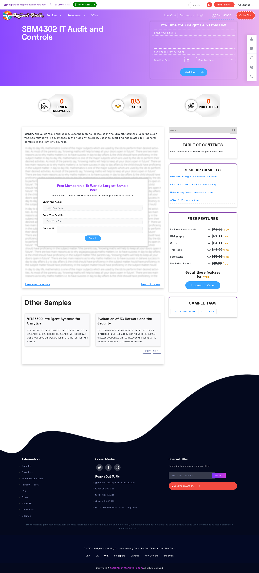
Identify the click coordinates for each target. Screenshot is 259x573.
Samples (26, 466)
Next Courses (150, 284)
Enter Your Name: (52, 201)
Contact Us (187, 15)
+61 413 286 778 (85, 4)
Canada (135, 555)
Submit (93, 238)
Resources (76, 15)
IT (202, 311)
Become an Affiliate (185, 485)
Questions (27, 472)
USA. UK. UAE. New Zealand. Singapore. (116, 507)
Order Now (245, 15)
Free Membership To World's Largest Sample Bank (197, 151)
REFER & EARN (224, 4)
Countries (244, 4)
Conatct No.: (49, 228)
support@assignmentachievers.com (25, 4)
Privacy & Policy (30, 484)
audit (211, 311)
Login (200, 15)
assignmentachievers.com (126, 567)
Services (54, 15)
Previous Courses (37, 284)
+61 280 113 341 (60, 4)
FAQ (24, 490)
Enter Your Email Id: (53, 215)
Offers (94, 15)
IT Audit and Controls (184, 311)
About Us (27, 503)
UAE (106, 555)
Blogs (25, 497)
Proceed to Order (203, 285)
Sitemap (26, 515)
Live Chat (170, 15)
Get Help (193, 72)
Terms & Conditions (32, 478)
